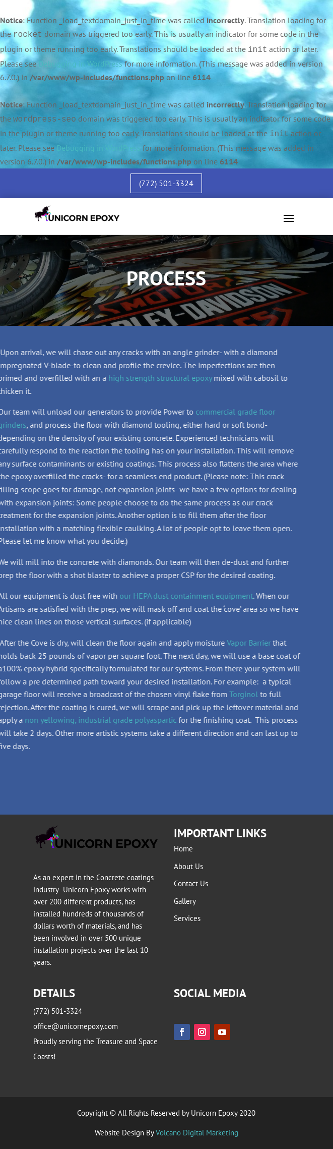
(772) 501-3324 (166, 183)
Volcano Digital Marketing (197, 1132)
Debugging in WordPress (80, 64)
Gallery (185, 901)
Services (187, 918)
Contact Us (191, 883)
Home (183, 848)
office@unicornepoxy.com (75, 1026)
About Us (188, 866)
